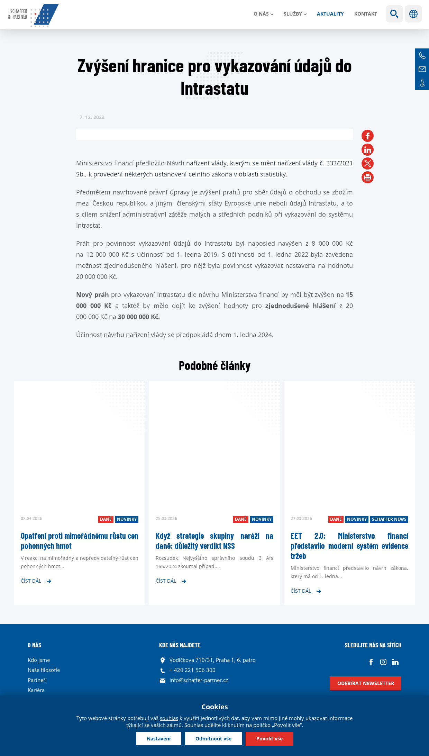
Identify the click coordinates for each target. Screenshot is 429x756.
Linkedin (395, 662)
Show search (394, 13)
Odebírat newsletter (365, 683)
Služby (293, 13)
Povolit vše (269, 738)
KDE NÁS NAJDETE (179, 645)
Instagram (383, 662)
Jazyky (413, 13)
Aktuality (330, 13)
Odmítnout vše (213, 738)
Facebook (371, 662)
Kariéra (36, 689)
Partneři (37, 679)
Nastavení (159, 738)
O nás (261, 13)
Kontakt (365, 13)
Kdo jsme (39, 659)
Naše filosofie (44, 669)
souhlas (169, 717)
